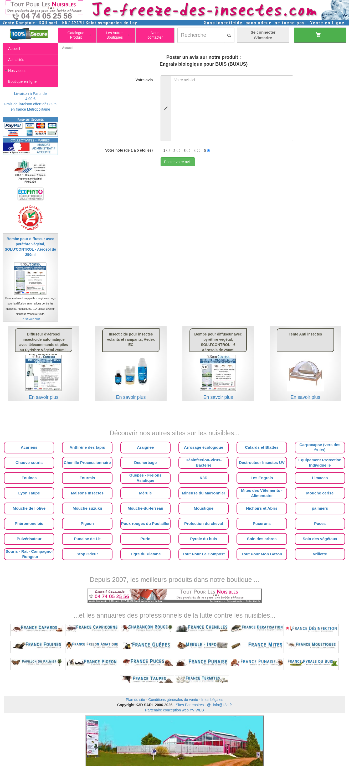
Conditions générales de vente (173, 700)
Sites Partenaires (190, 705)
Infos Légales (212, 700)
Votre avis (144, 80)
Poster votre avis (177, 162)
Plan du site (135, 700)
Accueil (67, 48)
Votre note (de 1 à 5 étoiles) (129, 150)
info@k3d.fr (222, 705)
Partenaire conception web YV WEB (174, 710)
